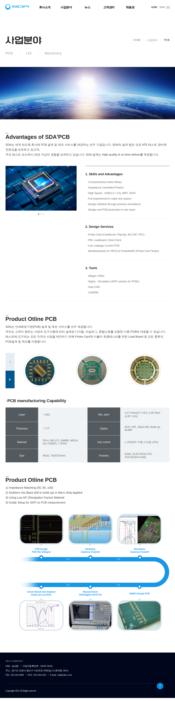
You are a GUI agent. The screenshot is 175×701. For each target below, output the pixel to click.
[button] (38, 214)
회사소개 (45, 7)
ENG (162, 7)
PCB (9, 53)
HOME (136, 40)
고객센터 (109, 7)
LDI (29, 53)
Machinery (53, 53)
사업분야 (66, 7)
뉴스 (87, 7)
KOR (154, 7)
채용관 (130, 7)
